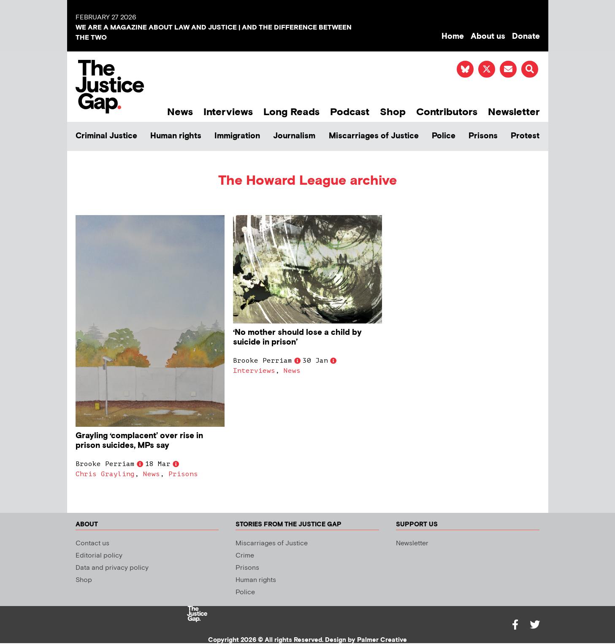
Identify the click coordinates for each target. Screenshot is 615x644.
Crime (245, 555)
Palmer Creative (382, 640)
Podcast (349, 112)
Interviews (228, 112)
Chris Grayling (105, 474)
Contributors (446, 112)
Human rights (175, 136)
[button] (529, 69)
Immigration (237, 136)
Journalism (294, 136)
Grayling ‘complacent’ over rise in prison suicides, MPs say (139, 441)
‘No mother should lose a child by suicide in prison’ (297, 337)
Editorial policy (99, 555)
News (180, 112)
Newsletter (514, 112)
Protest (525, 136)
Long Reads (291, 112)
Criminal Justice (106, 136)
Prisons (483, 136)
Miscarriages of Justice (374, 136)
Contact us (92, 543)
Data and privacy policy (112, 567)
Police (443, 136)
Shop (393, 112)
